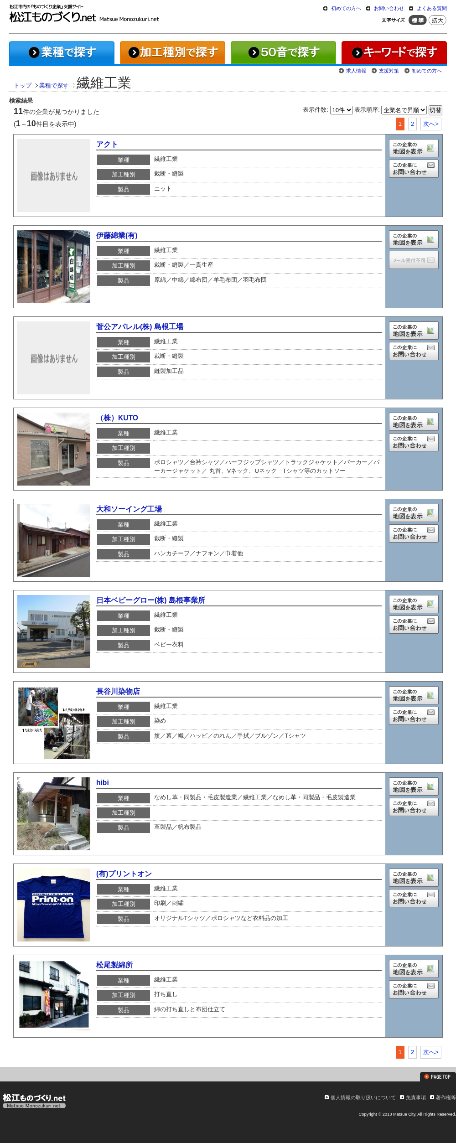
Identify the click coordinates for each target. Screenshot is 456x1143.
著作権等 (446, 1097)
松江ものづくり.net (34, 1102)
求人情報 (356, 70)
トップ (22, 85)
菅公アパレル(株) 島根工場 (139, 327)
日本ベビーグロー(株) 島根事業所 (150, 600)
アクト (107, 144)
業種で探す (54, 85)
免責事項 (416, 1097)
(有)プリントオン (124, 874)
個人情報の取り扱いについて (363, 1097)
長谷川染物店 (118, 691)
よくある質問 (432, 8)
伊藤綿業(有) (116, 235)
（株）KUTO (117, 418)
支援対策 (389, 70)
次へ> (431, 123)
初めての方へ (346, 8)
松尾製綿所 (114, 965)
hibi (102, 782)
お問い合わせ (389, 8)
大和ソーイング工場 (129, 509)
